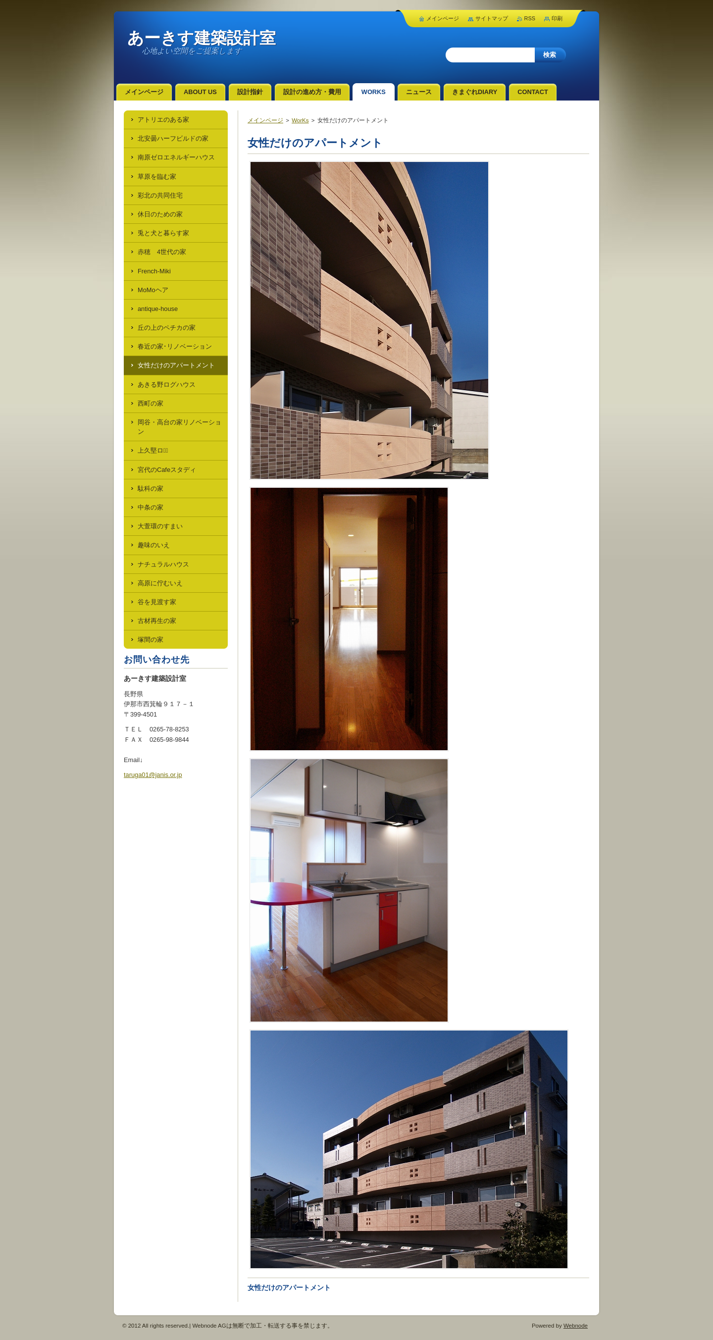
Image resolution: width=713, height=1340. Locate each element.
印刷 (557, 18)
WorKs (300, 120)
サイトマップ (491, 18)
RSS (529, 18)
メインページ (265, 120)
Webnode (575, 1326)
